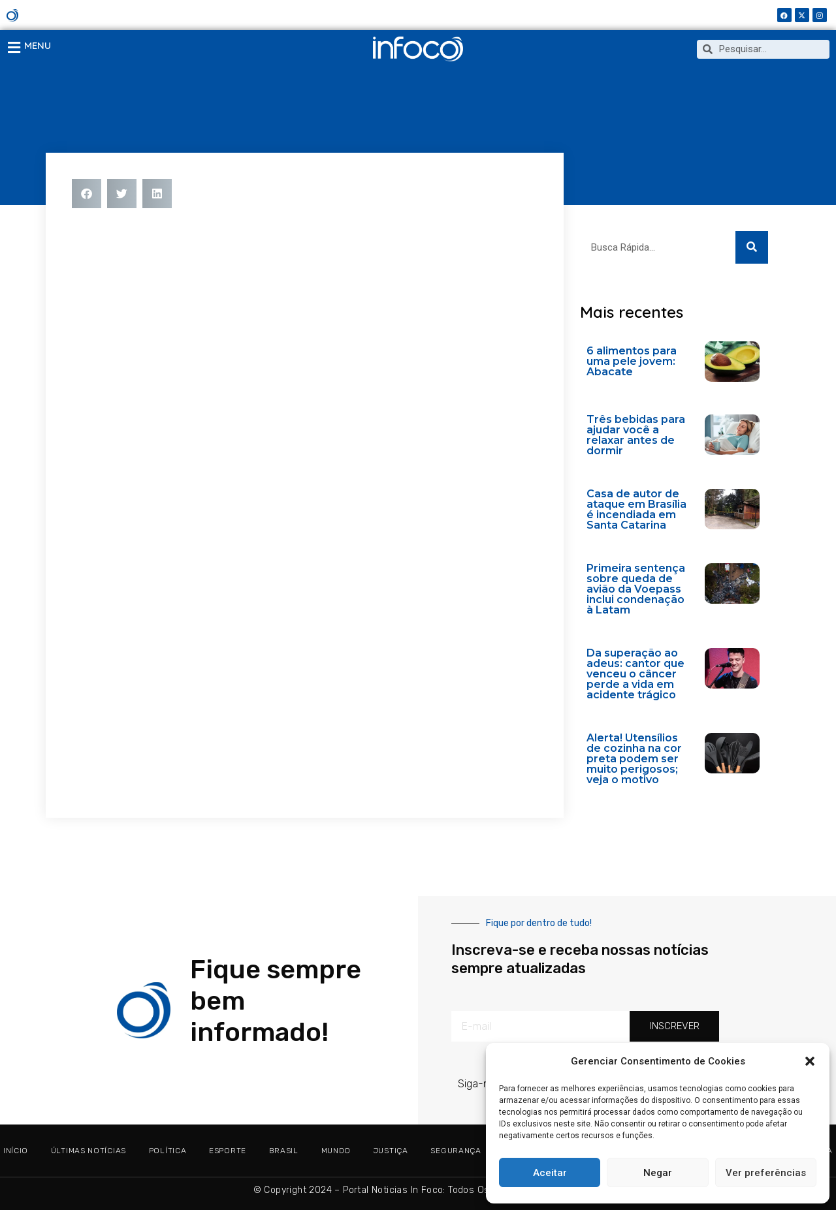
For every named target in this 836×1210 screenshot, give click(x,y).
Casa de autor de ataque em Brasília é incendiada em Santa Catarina (636, 509)
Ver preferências (766, 1173)
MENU (37, 45)
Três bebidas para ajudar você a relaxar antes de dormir (636, 435)
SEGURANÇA (455, 1150)
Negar (657, 1173)
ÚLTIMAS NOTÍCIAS (88, 1150)
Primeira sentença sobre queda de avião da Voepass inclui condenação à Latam (636, 589)
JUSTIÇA (391, 1150)
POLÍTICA (168, 1150)
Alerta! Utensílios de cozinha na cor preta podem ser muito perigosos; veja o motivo (634, 759)
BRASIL (283, 1150)
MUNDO (336, 1150)
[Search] (751, 247)
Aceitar (550, 1173)
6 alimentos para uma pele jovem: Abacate (632, 361)
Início (15, 1150)
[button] (809, 1061)
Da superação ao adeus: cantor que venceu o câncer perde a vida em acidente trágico (635, 674)
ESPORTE (227, 1150)
